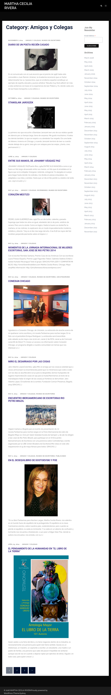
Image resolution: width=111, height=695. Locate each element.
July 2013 (88, 199)
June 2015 (88, 106)
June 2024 (88, 94)
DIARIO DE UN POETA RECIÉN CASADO (27, 44)
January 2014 (89, 175)
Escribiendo (42, 190)
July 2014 (88, 151)
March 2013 (89, 215)
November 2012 (90, 232)
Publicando (61, 454)
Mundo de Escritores (51, 40)
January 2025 (89, 74)
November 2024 (90, 78)
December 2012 (90, 228)
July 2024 (88, 90)
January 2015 (89, 127)
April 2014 (88, 163)
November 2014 (90, 135)
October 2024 (89, 82)
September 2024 (91, 86)
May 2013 (88, 207)
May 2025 (88, 62)
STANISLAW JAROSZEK (20, 102)
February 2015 (90, 123)
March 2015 (89, 118)
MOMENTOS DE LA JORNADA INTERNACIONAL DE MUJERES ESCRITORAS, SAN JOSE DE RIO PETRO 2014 (38, 248)
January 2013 (89, 224)
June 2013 (88, 203)
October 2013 (89, 187)
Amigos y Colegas (33, 40)
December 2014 (90, 131)
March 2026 (89, 58)
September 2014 (91, 143)
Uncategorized (63, 276)
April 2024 (88, 102)
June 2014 (88, 155)
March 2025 (89, 70)
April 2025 (88, 66)
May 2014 (88, 159)
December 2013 (90, 179)
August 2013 (89, 195)
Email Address (90, 36)
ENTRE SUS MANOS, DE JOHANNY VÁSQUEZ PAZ (32, 160)
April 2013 (88, 211)
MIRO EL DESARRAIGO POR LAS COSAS (28, 360)
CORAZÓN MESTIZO (18, 194)
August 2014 (89, 147)
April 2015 (88, 114)
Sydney (23, 691)
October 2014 (89, 139)
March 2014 (89, 167)
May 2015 (88, 110)
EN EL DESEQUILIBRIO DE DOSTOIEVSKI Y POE (31, 458)
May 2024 (88, 98)
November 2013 (90, 183)
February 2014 (90, 171)
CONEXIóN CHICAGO (18, 280)
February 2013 (90, 219)
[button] (101, 6)
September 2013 (91, 191)
